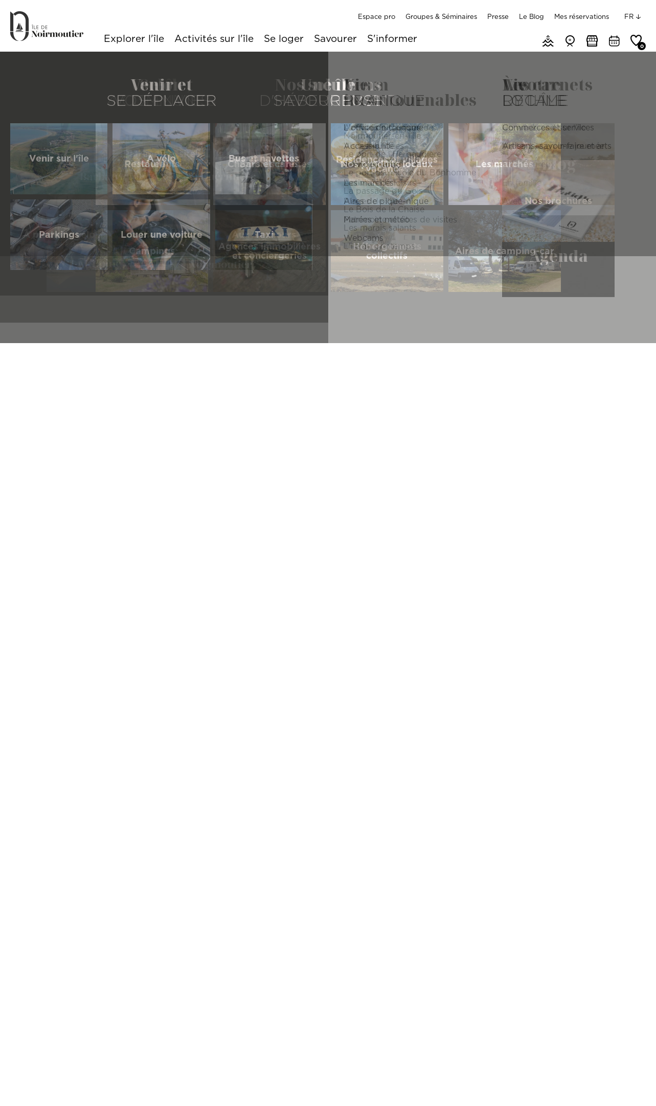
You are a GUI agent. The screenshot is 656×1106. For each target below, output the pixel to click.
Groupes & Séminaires (441, 16)
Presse (498, 16)
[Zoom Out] (635, 517)
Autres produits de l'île (377, 393)
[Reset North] (635, 532)
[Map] (538, 693)
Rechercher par (41, 393)
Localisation (144, 393)
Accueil (21, 64)
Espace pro (376, 16)
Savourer (335, 39)
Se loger (284, 39)
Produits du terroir (263, 393)
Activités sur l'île (214, 39)
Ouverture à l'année (479, 393)
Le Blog (531, 16)
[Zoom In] (635, 501)
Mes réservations (581, 16)
